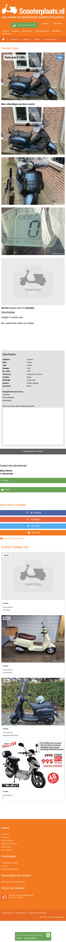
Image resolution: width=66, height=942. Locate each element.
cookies (19, 938)
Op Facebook (33, 512)
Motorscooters (27, 31)
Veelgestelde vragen (9, 862)
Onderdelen (56, 31)
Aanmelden (58, 23)
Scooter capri (51, 39)
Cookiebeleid (6, 913)
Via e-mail (34, 532)
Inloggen (45, 23)
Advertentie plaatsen (9, 869)
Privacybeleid (20, 913)
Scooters (6, 31)
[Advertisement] (33, 426)
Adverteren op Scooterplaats (13, 882)
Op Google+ (33, 519)
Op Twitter (33, 526)
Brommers (15, 31)
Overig (26, 39)
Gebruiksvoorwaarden (37, 913)
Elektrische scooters (42, 31)
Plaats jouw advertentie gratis (27, 25)
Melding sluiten (30, 938)
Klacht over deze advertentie (14, 538)
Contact (4, 866)
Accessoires (7, 34)
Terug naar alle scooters (33, 451)
